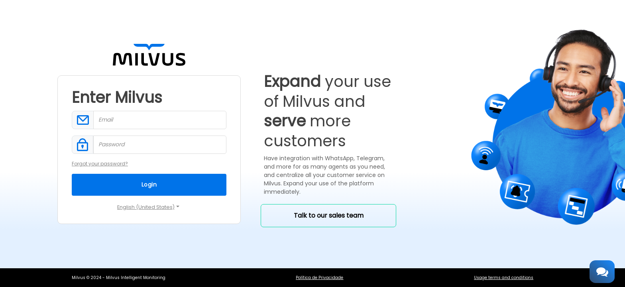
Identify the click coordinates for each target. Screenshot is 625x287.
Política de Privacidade (319, 278)
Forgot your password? (100, 163)
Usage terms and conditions (503, 278)
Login (149, 185)
